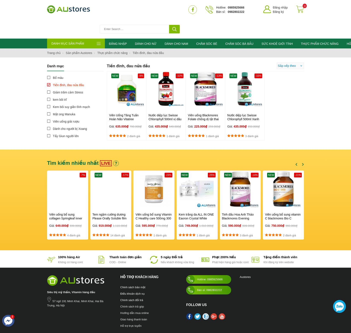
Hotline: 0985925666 (204, 260)
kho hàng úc (175, 316)
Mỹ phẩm (125, 316)
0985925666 (236, 7)
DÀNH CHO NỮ (145, 24)
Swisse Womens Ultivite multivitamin (205, 316)
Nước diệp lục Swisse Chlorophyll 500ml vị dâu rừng (165, 100)
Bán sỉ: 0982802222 (204, 271)
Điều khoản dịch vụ (132, 274)
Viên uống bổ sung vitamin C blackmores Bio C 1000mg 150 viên (282, 199)
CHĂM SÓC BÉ (206, 24)
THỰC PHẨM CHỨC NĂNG (320, 24)
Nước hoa (52, 316)
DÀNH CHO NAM (176, 24)
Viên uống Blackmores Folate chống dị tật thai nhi (203, 100)
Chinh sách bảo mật (132, 268)
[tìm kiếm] (174, 9)
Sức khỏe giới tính (108, 316)
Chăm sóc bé (89, 316)
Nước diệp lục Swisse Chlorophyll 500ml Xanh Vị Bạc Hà (243, 100)
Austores (245, 258)
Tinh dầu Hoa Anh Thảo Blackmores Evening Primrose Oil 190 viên (238, 199)
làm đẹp (162, 316)
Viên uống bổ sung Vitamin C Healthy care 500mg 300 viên (153, 199)
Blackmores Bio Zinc (144, 316)
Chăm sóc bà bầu (70, 316)
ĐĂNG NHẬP (118, 24)
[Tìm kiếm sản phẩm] (140, 9)
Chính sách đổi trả (131, 281)
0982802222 (236, 12)
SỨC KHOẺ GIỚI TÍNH (277, 24)
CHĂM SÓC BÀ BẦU (239, 24)
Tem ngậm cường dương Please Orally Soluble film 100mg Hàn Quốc (109, 199)
